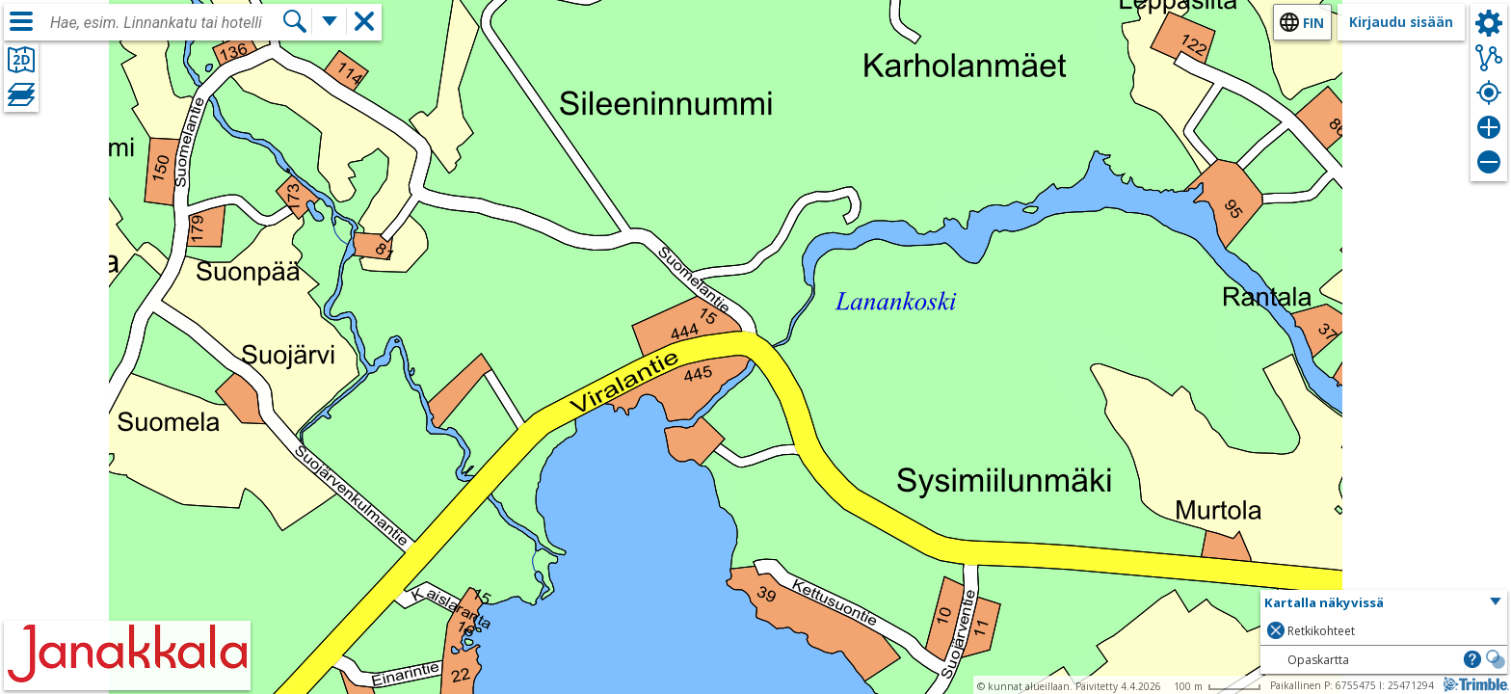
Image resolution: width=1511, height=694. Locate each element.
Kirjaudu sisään (1401, 22)
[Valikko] (21, 21)
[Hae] (294, 21)
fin (1313, 22)
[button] (1383, 603)
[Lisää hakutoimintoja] (329, 21)
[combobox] (165, 23)
